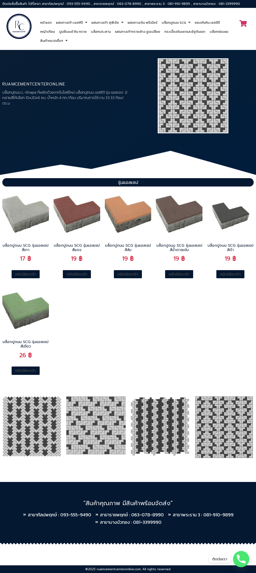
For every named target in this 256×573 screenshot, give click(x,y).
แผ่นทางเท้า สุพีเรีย (107, 22)
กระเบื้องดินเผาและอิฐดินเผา (184, 31)
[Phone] (241, 559)
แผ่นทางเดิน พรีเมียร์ (142, 22)
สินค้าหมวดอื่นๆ (53, 40)
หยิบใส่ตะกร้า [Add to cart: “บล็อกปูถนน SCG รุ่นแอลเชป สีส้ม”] (128, 274)
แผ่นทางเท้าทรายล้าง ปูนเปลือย (137, 31)
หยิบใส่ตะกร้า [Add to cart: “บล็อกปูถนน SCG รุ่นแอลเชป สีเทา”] (25, 274)
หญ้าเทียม (47, 31)
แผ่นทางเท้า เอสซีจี (71, 22)
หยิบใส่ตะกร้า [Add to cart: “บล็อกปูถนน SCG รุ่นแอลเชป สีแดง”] (77, 274)
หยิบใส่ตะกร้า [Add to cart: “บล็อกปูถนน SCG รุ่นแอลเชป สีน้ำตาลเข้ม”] (179, 274)
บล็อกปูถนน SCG (176, 22)
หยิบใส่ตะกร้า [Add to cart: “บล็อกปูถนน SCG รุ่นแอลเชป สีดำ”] (230, 274)
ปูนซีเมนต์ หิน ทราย (73, 31)
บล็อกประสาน (101, 31)
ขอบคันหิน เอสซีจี (207, 22)
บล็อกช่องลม (219, 31)
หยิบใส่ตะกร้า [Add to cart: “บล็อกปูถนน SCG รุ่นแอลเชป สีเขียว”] (25, 370)
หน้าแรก (46, 22)
